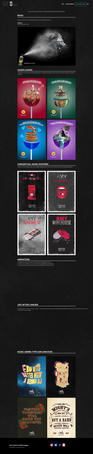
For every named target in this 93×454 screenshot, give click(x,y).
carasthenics (70, 4)
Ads (63, 4)
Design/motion (80, 4)
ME (87, 4)
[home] (9, 3)
